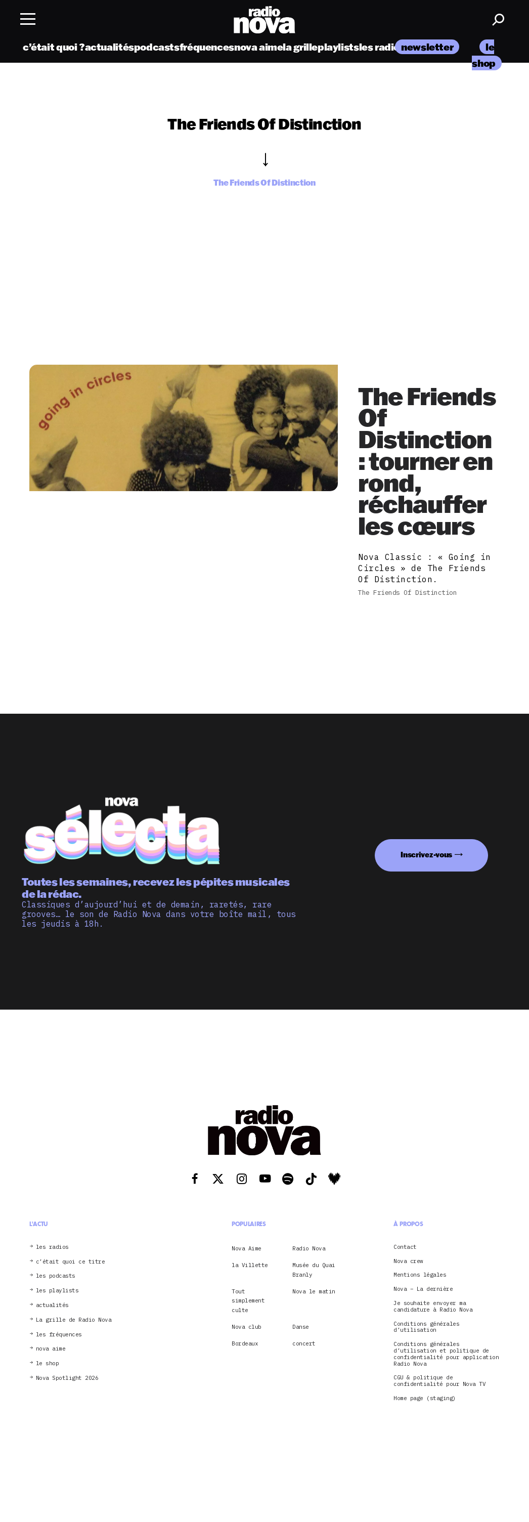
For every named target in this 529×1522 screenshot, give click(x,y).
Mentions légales (419, 1275)
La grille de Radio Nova (74, 1320)
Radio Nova (308, 1248)
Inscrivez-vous (426, 854)
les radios (382, 46)
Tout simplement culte (248, 1301)
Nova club (246, 1326)
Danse (300, 1326)
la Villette (250, 1265)
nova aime (258, 46)
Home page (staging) (424, 1398)
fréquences (207, 46)
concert (304, 1343)
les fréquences (59, 1334)
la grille (300, 46)
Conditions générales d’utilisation (426, 1327)
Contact (405, 1247)
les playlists (57, 1290)
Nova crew (408, 1261)
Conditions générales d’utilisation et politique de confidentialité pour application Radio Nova (446, 1354)
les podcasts (55, 1276)
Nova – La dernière (423, 1289)
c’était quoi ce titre (70, 1261)
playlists (338, 46)
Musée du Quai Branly (313, 1270)
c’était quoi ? (54, 46)
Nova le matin (313, 1291)
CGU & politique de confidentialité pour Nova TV (439, 1380)
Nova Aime (246, 1248)
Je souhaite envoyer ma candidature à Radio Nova (432, 1306)
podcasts (157, 46)
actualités (109, 46)
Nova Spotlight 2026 (67, 1378)
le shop (47, 1363)
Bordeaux (245, 1343)
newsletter (427, 46)
